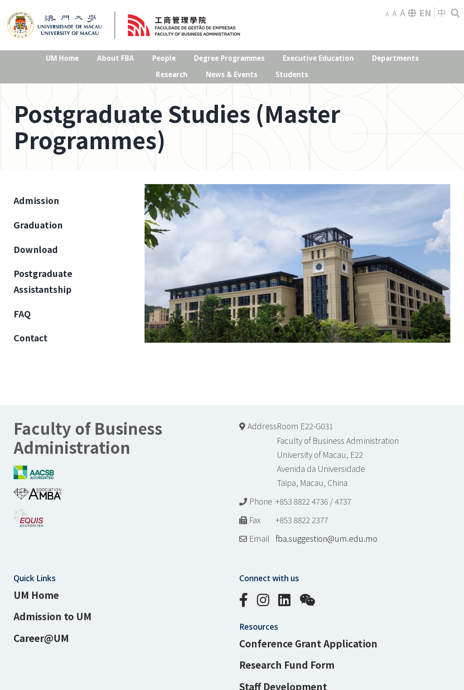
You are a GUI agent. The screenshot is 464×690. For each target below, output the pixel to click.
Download (36, 249)
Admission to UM (53, 616)
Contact (31, 337)
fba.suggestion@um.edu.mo (326, 538)
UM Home (36, 595)
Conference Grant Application (308, 643)
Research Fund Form (286, 664)
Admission (36, 200)
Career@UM (41, 638)
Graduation (38, 225)
